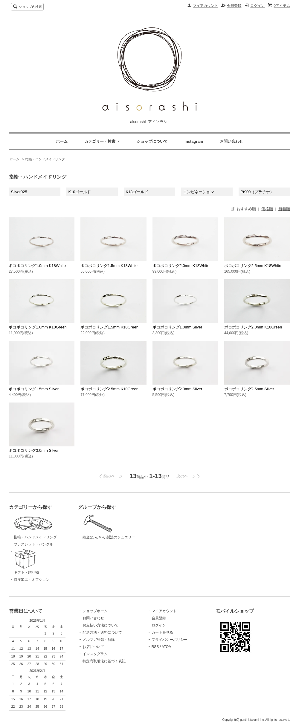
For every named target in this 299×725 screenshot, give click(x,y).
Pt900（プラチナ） (257, 192)
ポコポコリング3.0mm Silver (34, 450)
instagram (193, 141)
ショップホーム (95, 611)
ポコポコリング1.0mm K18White (37, 265)
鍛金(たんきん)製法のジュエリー (112, 526)
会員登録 (234, 6)
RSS (155, 647)
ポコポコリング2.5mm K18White (252, 265)
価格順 (267, 209)
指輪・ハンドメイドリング (45, 159)
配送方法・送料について (102, 632)
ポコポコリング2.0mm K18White (181, 265)
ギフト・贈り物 (44, 562)
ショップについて (152, 141)
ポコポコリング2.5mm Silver (249, 389)
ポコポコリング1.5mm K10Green (109, 327)
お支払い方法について (100, 625)
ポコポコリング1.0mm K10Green (38, 327)
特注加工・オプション (32, 579)
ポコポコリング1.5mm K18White (109, 265)
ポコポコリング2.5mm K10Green (109, 389)
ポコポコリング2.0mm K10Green (253, 327)
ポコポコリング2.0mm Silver (177, 389)
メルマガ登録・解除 (99, 640)
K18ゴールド (137, 192)
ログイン (257, 6)
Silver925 (19, 192)
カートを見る (162, 632)
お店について (93, 647)
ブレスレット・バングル (33, 544)
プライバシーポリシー (169, 640)
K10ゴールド (79, 192)
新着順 (284, 209)
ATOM (167, 647)
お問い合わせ (231, 141)
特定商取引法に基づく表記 (104, 661)
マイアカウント (205, 6)
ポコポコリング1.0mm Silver (177, 327)
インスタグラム (95, 654)
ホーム (62, 141)
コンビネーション (198, 192)
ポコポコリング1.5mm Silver (34, 389)
